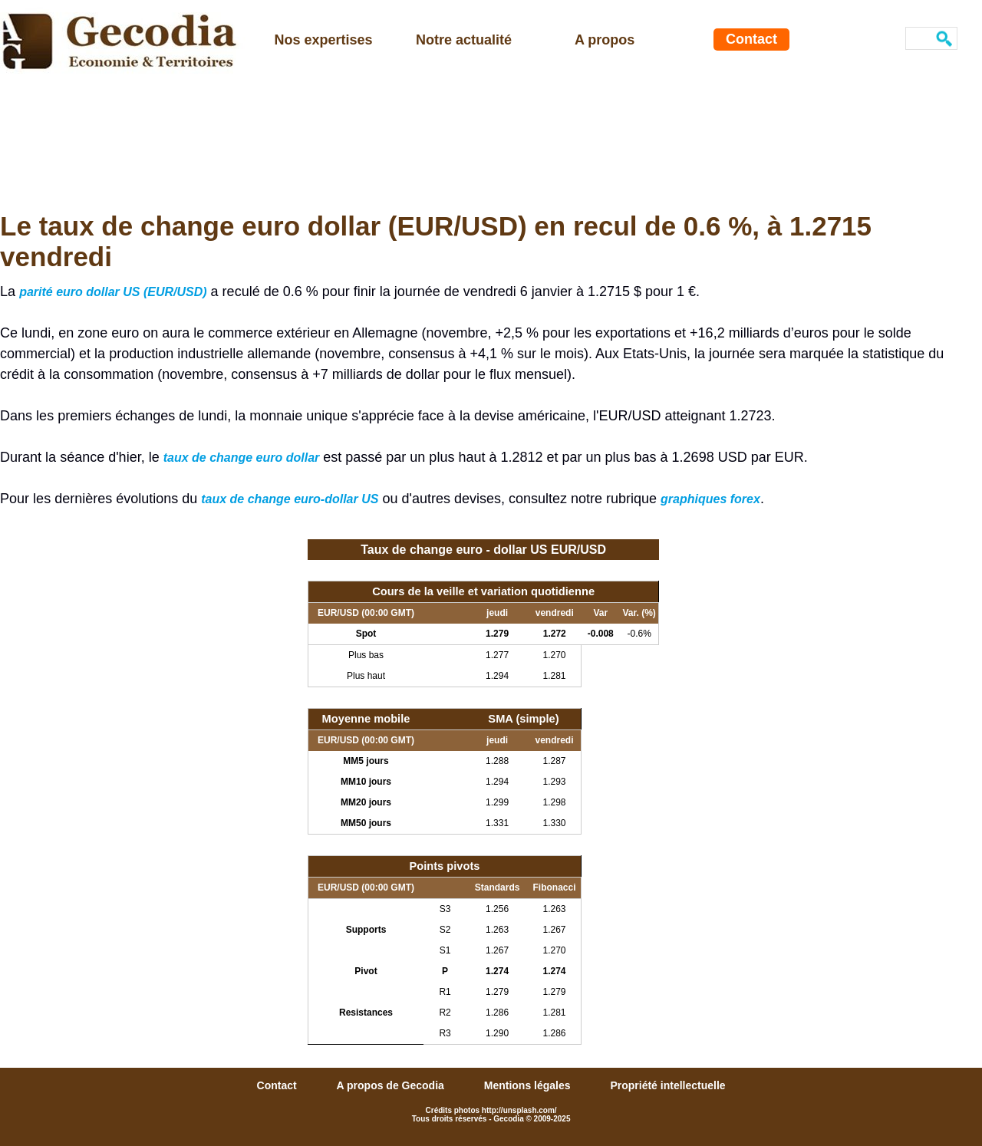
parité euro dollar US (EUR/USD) (112, 291)
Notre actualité (464, 40)
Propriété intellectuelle (667, 1085)
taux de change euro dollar (241, 457)
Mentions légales (529, 1085)
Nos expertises (324, 40)
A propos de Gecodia (392, 1085)
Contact (751, 39)
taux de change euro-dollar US (289, 498)
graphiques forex (710, 498)
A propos (604, 40)
